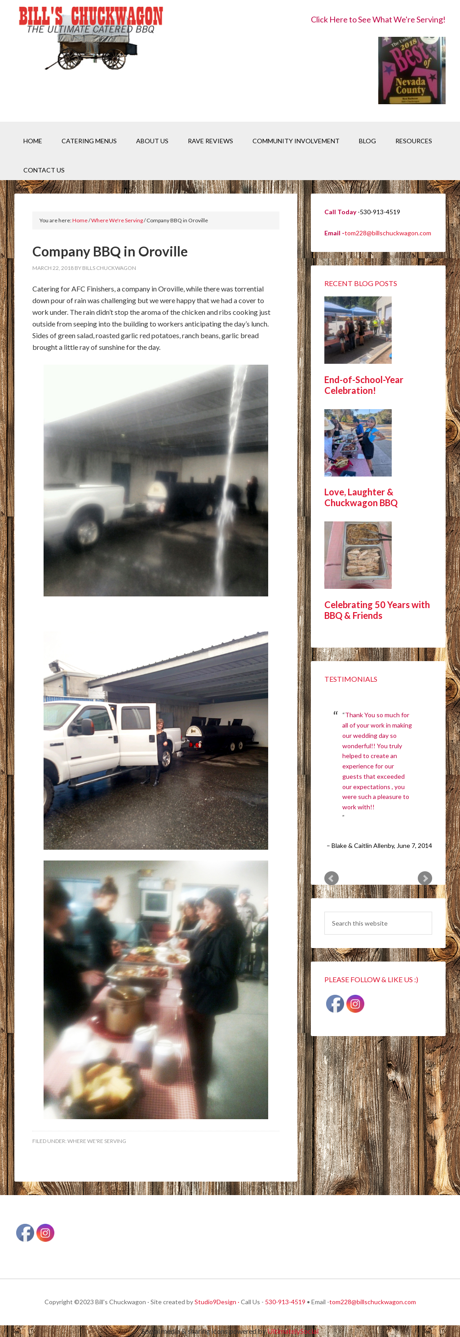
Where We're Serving (96, 1141)
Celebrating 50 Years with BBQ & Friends (377, 610)
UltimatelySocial (292, 1331)
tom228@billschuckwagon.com (388, 233)
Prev (331, 878)
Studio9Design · (217, 1302)
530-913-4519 (285, 1302)
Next (425, 878)
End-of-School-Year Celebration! (363, 385)
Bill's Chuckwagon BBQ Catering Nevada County (90, 39)
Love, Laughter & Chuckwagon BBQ (361, 497)
